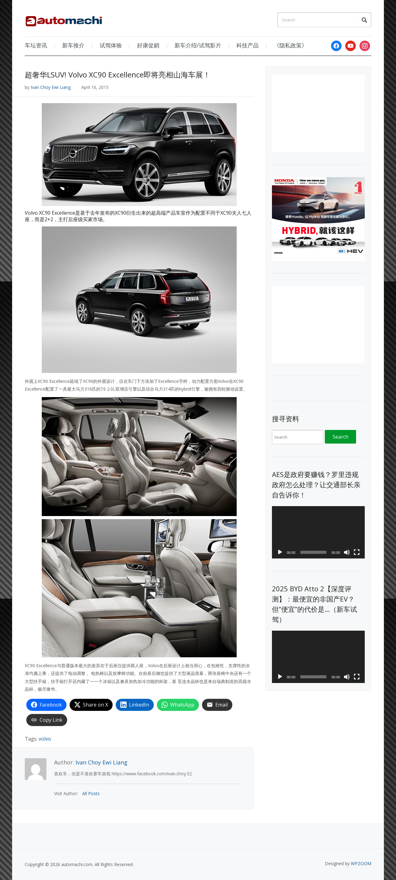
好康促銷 (148, 45)
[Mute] (347, 552)
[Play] (280, 552)
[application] (318, 532)
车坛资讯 (36, 45)
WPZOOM (361, 863)
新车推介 (73, 45)
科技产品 (247, 45)
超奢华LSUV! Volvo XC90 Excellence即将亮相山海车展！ (117, 74)
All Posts (91, 793)
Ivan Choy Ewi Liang (51, 87)
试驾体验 (111, 45)
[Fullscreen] (357, 552)
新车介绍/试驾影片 (197, 45)
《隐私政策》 (290, 45)
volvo (45, 738)
